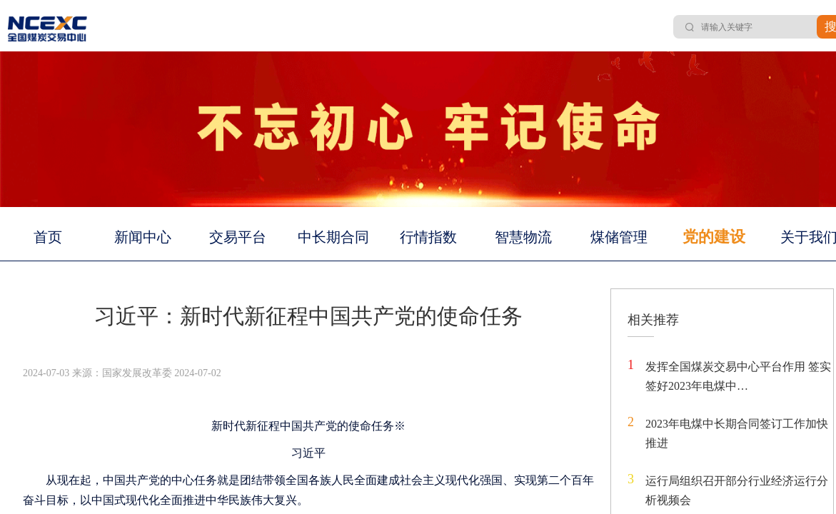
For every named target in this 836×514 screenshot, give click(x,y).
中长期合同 (333, 237)
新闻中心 (142, 237)
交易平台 (237, 237)
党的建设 (714, 237)
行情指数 (428, 237)
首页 (48, 237)
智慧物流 (523, 237)
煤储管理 (619, 237)
